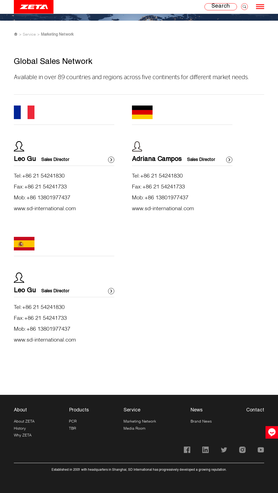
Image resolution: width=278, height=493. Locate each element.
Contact (255, 410)
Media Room (135, 428)
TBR (72, 428)
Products (79, 410)
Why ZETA (22, 435)
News (197, 410)
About (20, 410)
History (20, 428)
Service (29, 34)
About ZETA (24, 421)
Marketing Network (57, 35)
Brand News (201, 421)
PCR (73, 421)
